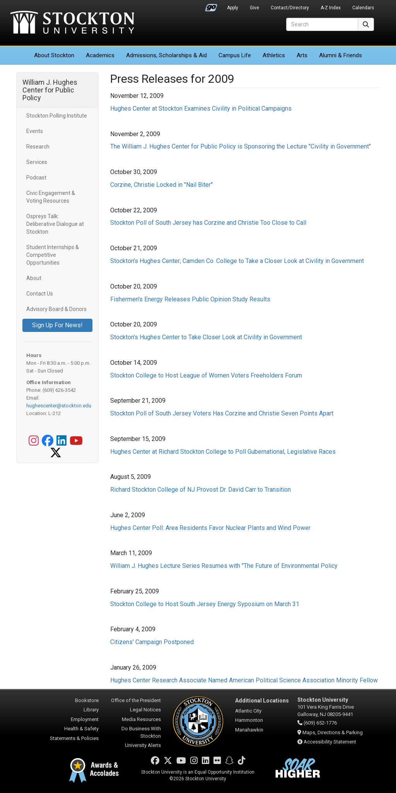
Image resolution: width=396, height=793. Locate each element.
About (54, 55)
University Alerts (143, 745)
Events (34, 131)
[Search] (322, 24)
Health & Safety (81, 728)
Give (254, 7)
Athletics (274, 55)
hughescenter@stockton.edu (58, 405)
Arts (302, 55)
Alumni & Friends (340, 55)
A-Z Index (331, 7)
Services (36, 162)
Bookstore (87, 700)
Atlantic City (248, 711)
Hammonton (249, 720)
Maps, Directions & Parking (332, 732)
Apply (232, 7)
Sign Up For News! (57, 325)
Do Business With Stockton (141, 732)
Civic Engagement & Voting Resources (50, 197)
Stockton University (72, 23)
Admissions (166, 55)
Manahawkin (249, 730)
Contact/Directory (290, 7)
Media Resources (141, 719)
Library (91, 710)
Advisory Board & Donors (56, 309)
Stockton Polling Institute (56, 116)
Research (38, 147)
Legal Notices (145, 710)
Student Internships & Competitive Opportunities (52, 255)
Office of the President (136, 700)
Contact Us (39, 294)
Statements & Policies (74, 738)
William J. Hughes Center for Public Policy (49, 90)
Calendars (363, 7)
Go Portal (211, 6)
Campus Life (234, 55)
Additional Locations (262, 700)
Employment (85, 719)
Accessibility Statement (330, 742)
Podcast (36, 177)
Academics (100, 55)
